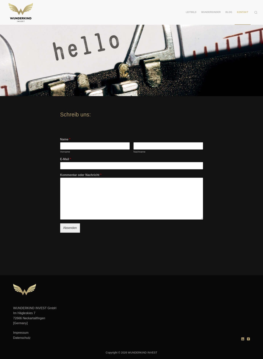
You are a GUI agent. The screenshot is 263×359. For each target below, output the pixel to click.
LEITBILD (191, 12)
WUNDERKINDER (211, 12)
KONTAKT (242, 12)
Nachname (139, 151)
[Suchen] (255, 12)
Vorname (65, 151)
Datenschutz (21, 337)
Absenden (70, 227)
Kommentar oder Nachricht (81, 175)
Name (65, 139)
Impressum (21, 332)
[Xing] (248, 339)
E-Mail (65, 159)
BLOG (228, 12)
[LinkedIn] (242, 339)
